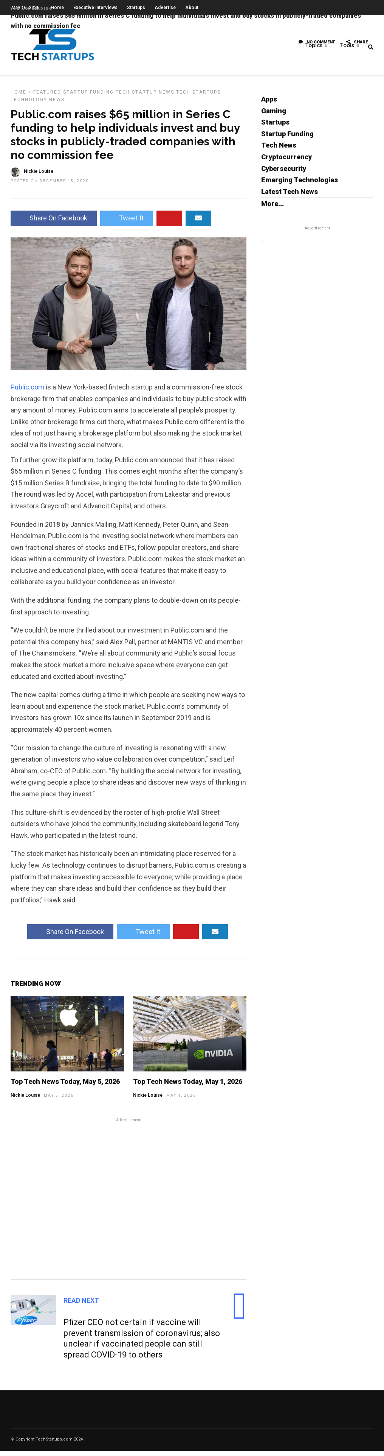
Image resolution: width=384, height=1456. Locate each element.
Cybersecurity (283, 174)
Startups (275, 127)
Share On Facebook (53, 223)
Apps (269, 104)
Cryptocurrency (286, 162)
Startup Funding (88, 97)
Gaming (273, 116)
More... (272, 209)
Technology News (38, 105)
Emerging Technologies (299, 185)
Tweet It (127, 223)
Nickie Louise (25, 1100)
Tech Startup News (145, 97)
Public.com (27, 392)
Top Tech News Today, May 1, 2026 (187, 1087)
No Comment (317, 43)
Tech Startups (198, 97)
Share (357, 43)
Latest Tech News (289, 197)
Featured (47, 97)
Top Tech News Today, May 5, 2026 (65, 1087)
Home (18, 97)
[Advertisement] (128, 1202)
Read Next (81, 1306)
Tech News (278, 150)
